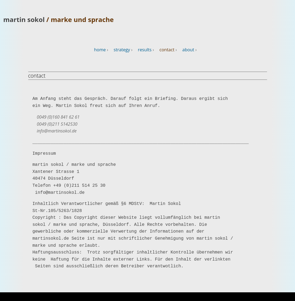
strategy (122, 50)
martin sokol (24, 19)
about (188, 50)
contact (167, 50)
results (144, 50)
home (100, 50)
